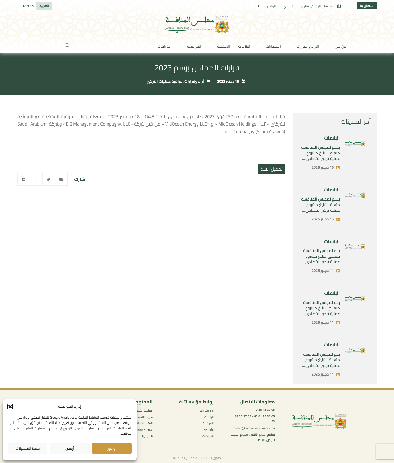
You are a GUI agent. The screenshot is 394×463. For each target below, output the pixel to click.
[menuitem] (44, 6)
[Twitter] (48, 179)
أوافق (112, 448)
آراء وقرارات (194, 81)
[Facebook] (36, 179)
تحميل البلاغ (271, 169)
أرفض (69, 448)
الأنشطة (209, 430)
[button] (10, 406)
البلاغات (332, 138)
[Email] (61, 179)
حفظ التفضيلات (28, 448)
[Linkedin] (23, 179)
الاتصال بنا (367, 6)
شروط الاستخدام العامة (138, 417)
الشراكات (208, 436)
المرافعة (208, 423)
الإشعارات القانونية (141, 423)
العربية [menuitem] (44, 6)
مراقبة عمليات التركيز (165, 81)
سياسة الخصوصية (141, 411)
